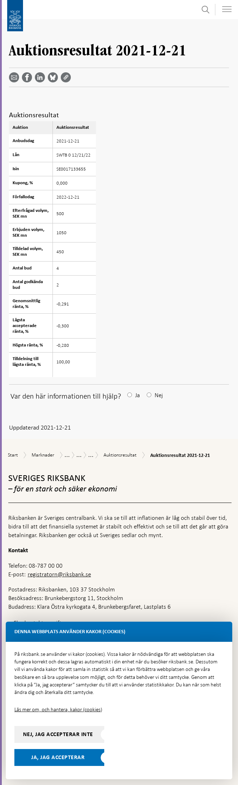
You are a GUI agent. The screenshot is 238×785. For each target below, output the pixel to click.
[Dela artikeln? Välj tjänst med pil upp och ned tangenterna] (41, 77)
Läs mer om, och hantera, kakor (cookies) (58, 709)
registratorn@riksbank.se (59, 574)
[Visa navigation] (227, 9)
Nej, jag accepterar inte (58, 734)
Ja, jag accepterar (57, 757)
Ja (137, 395)
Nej (159, 395)
